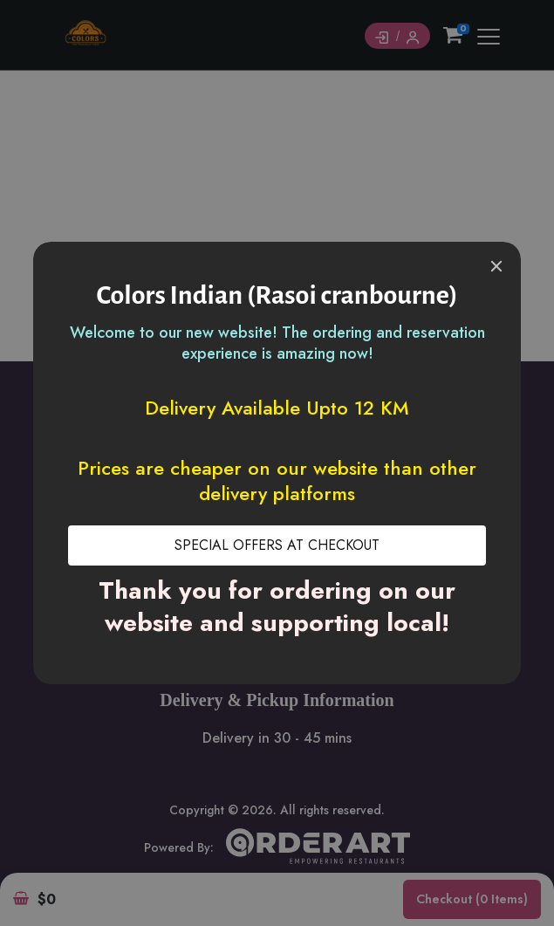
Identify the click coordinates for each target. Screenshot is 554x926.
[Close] (496, 266)
